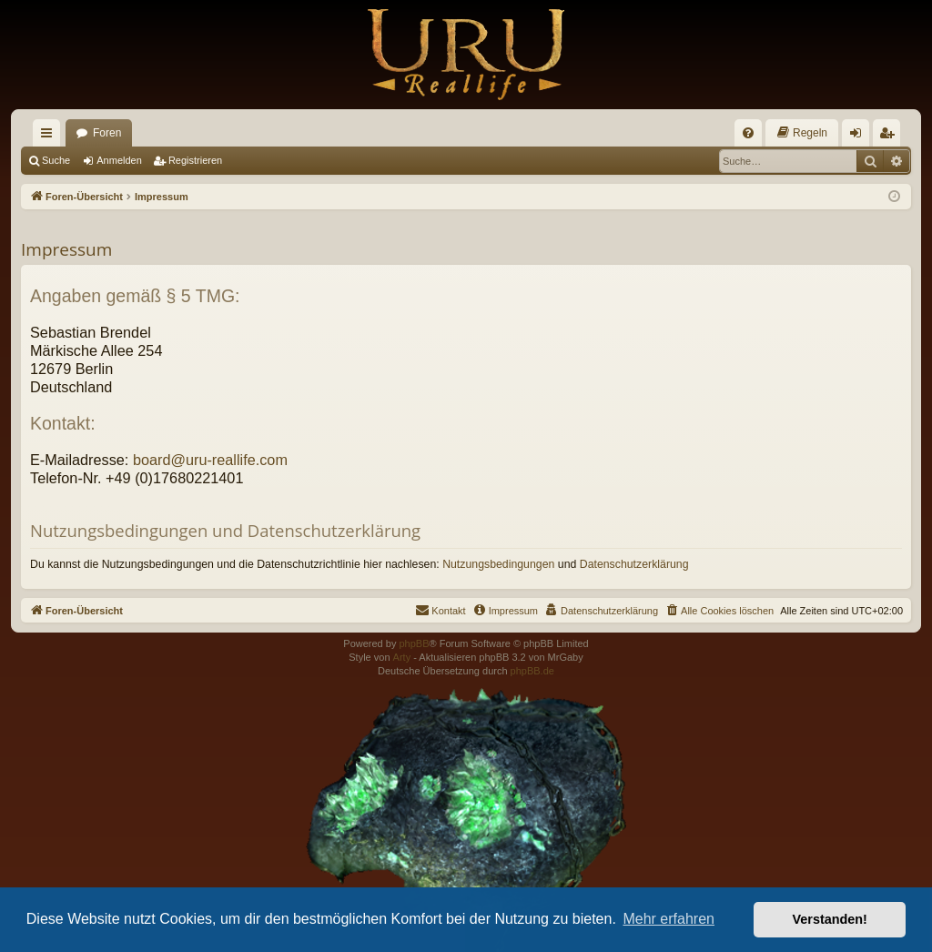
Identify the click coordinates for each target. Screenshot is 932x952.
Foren (107, 133)
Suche (56, 160)
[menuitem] (748, 133)
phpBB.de (532, 670)
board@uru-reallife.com (210, 459)
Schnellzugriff (50, 137)
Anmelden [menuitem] (859, 137)
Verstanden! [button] (830, 919)
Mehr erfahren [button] (668, 919)
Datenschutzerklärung (634, 564)
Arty (402, 657)
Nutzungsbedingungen (498, 564)
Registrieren (195, 160)
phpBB (414, 643)
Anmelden (119, 160)
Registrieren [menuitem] (890, 137)
